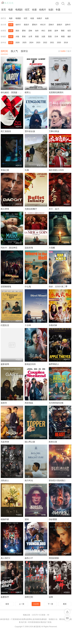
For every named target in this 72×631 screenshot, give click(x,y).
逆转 (27, 519)
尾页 (65, 604)
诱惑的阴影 (54, 558)
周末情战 (29, 403)
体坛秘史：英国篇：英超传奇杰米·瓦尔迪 (20, 92)
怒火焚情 (5, 209)
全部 (11, 25)
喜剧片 (26, 25)
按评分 (24, 51)
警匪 (63, 31)
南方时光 (29, 480)
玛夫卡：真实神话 (9, 247)
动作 (37, 31)
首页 (3, 9)
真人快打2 (5, 558)
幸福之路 (5, 170)
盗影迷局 (5, 364)
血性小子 (29, 558)
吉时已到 (29, 597)
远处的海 (29, 247)
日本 (56, 37)
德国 (69, 37)
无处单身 (5, 442)
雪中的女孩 (30, 131)
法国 (43, 37)
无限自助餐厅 (31, 209)
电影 (10, 9)
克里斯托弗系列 (56, 92)
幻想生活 (5, 325)
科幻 (43, 31)
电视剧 (18, 9)
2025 (24, 43)
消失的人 (5, 480)
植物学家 (5, 519)
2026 (18, 43)
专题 (58, 9)
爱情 (24, 31)
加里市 (4, 403)
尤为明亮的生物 (56, 403)
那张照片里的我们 (57, 480)
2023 (38, 43)
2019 (66, 43)
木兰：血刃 (54, 209)
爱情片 (34, 25)
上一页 (21, 604)
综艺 (27, 9)
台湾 (30, 37)
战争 (56, 31)
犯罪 (69, 31)
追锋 (51, 597)
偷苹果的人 (54, 364)
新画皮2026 (30, 364)
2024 (31, 43)
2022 (45, 43)
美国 (37, 37)
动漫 (34, 9)
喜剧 (17, 31)
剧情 (50, 31)
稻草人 (28, 92)
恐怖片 (51, 25)
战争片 (68, 25)
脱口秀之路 (30, 442)
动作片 (18, 25)
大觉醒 (52, 247)
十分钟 (28, 325)
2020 (59, 43)
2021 (52, 43)
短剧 (50, 9)
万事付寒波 (54, 131)
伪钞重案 (53, 519)
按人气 (14, 51)
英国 (50, 37)
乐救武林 (53, 325)
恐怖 (30, 31)
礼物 (27, 170)
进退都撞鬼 (6, 286)
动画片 (42, 9)
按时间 (4, 51)
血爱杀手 (5, 597)
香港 (24, 37)
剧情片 (59, 25)
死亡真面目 (6, 131)
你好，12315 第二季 (58, 286)
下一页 (50, 604)
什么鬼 (28, 286)
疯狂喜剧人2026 (56, 170)
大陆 (17, 37)
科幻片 (43, 25)
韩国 (63, 37)
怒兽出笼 (53, 442)
